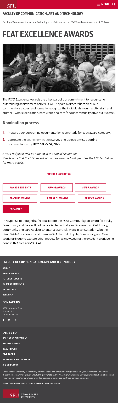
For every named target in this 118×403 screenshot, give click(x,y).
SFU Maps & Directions (15, 338)
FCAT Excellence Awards (83, 22)
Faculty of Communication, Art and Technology (43, 13)
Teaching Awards (20, 198)
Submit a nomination (59, 174)
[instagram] (15, 320)
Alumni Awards (57, 187)
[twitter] (9, 320)
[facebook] (3, 320)
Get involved (59, 22)
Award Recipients (20, 187)
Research (8, 294)
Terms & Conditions (11, 383)
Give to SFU (9, 354)
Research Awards (57, 198)
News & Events (11, 273)
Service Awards (94, 198)
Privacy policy (28, 383)
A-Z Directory (10, 364)
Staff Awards (90, 187)
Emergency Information (16, 359)
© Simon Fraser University (48, 383)
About (6, 268)
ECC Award (16, 209)
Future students (12, 278)
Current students (13, 284)
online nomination (38, 140)
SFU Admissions (11, 343)
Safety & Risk (10, 332)
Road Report (10, 348)
